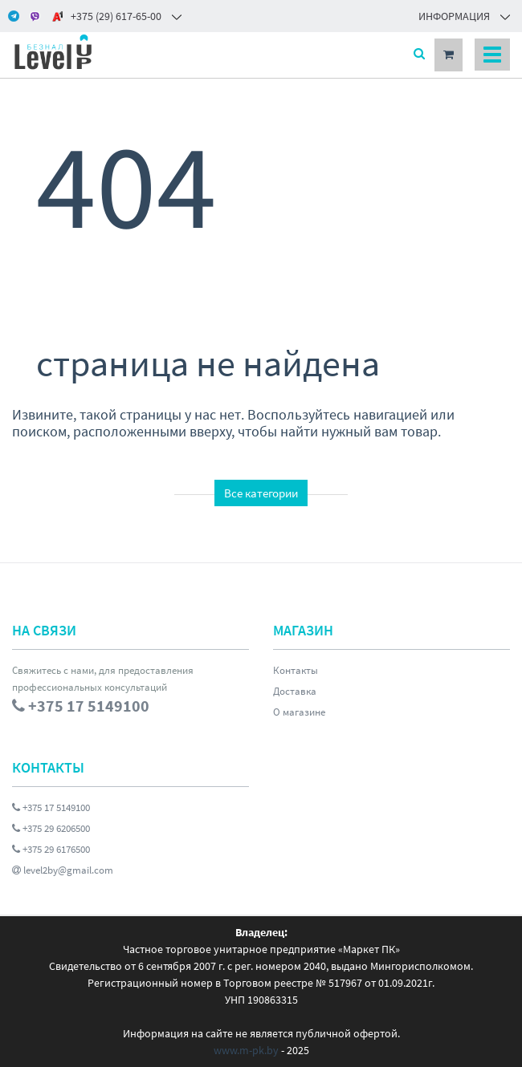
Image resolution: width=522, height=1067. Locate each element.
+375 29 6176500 (51, 849)
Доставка (294, 691)
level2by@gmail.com (62, 870)
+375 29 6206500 (51, 828)
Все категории (261, 493)
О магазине (299, 712)
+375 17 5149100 (51, 807)
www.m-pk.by (246, 1050)
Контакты (295, 670)
